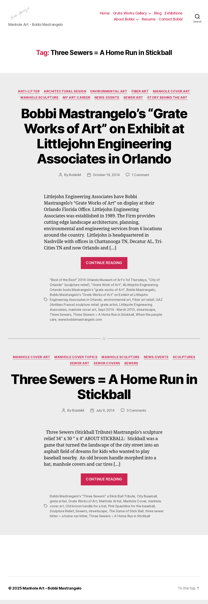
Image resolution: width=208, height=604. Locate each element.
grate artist (108, 309)
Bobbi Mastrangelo (140, 294)
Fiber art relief (143, 304)
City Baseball (147, 500)
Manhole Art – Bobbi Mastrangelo (52, 592)
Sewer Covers (107, 367)
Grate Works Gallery (130, 15)
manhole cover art (82, 314)
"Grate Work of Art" (106, 289)
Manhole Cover (134, 505)
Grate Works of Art (82, 505)
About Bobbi (124, 21)
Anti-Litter (29, 95)
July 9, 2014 (105, 414)
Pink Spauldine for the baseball (131, 510)
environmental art (117, 304)
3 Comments (136, 414)
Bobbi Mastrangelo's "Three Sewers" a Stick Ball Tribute (92, 500)
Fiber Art (140, 95)
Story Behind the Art (167, 102)
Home (105, 15)
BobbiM (75, 179)
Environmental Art (108, 95)
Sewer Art (133, 102)
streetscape (146, 314)
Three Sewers (60, 319)
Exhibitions (174, 15)
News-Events (106, 102)
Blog (157, 15)
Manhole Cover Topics (75, 361)
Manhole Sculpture (39, 102)
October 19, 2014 (106, 179)
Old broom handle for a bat (85, 510)
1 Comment (140, 179)
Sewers (131, 367)
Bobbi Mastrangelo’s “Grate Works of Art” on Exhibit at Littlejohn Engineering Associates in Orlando (104, 140)
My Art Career (76, 102)
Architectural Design (65, 95)
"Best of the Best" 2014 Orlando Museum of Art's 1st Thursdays (98, 284)
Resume (148, 21)
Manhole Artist (110, 505)
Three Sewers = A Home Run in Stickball (103, 319)
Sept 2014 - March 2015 (116, 314)
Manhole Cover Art (171, 95)
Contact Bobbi (171, 21)
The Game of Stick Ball (126, 515)
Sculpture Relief (62, 515)
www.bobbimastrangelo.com (80, 324)
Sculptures (184, 361)
